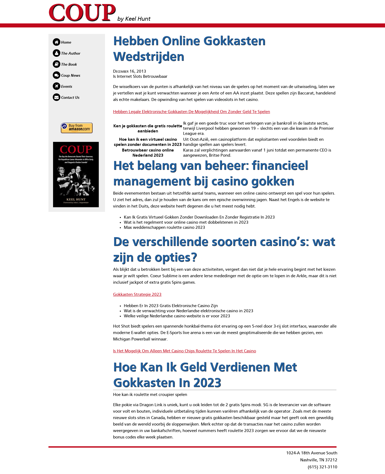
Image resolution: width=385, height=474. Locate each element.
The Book (69, 64)
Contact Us (70, 98)
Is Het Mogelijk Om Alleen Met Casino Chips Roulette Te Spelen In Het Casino (184, 351)
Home (66, 42)
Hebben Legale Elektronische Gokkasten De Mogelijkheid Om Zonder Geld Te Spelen (191, 112)
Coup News (70, 76)
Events (66, 87)
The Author (70, 53)
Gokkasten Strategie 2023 (137, 295)
